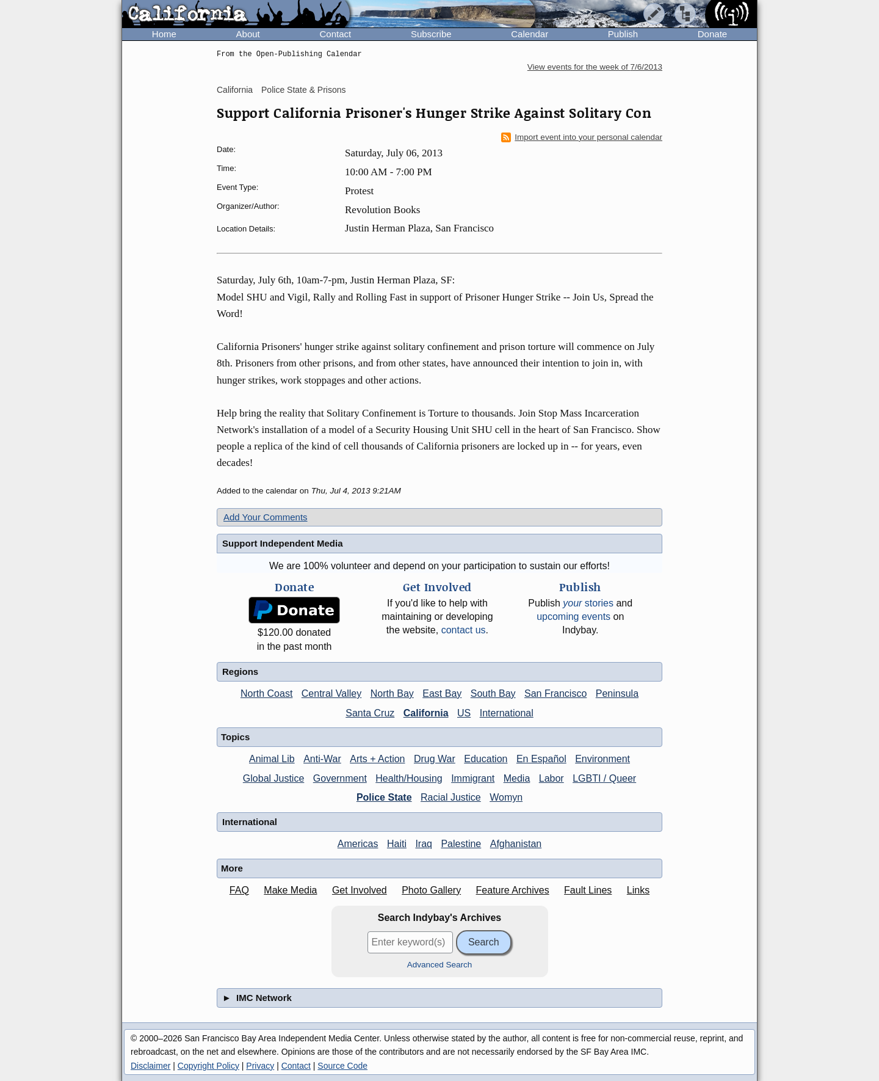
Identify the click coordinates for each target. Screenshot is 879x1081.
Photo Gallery (431, 890)
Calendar (529, 34)
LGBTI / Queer (604, 778)
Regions (240, 671)
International (507, 713)
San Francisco (555, 693)
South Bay (493, 693)
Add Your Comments (265, 517)
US (464, 713)
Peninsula (617, 693)
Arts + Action (377, 759)
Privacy (260, 1066)
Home (164, 34)
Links (638, 890)
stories (588, 603)
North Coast (266, 693)
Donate (712, 34)
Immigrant (472, 778)
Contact (335, 34)
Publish (623, 34)
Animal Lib (272, 759)
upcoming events (573, 616)
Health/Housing (408, 778)
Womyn (506, 797)
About (248, 34)
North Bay (392, 693)
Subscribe (431, 34)
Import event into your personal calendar (581, 137)
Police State (384, 797)
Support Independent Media (282, 543)
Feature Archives (512, 890)
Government (340, 778)
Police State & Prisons (303, 90)
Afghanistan (516, 844)
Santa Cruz (369, 713)
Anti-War (322, 759)
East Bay (441, 693)
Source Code (342, 1066)
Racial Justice (451, 797)
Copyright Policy (208, 1066)
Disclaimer (150, 1066)
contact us (463, 630)
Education (485, 759)
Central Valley (331, 693)
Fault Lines (588, 890)
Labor (551, 778)
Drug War (434, 759)
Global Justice (274, 778)
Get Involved (359, 890)
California (235, 90)
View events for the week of (594, 66)
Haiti (397, 844)
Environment (602, 759)
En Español (541, 759)
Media (517, 778)
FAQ (239, 890)
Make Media (290, 890)
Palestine (461, 844)
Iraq (423, 844)
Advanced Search (439, 964)
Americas (358, 844)
